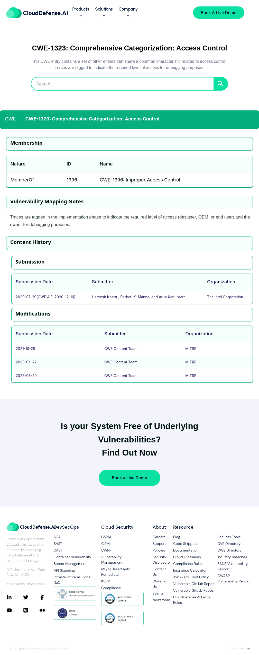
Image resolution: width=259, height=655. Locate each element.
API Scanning (64, 570)
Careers (159, 537)
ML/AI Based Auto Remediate (116, 572)
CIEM (105, 543)
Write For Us (160, 584)
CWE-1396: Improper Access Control (140, 179)
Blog (176, 537)
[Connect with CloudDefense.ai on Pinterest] (31, 610)
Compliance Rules (187, 563)
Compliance (111, 588)
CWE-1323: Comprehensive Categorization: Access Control (92, 118)
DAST (58, 550)
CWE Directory (229, 550)
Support (159, 543)
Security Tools (228, 537)
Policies (159, 550)
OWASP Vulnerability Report (233, 578)
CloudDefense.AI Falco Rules (191, 600)
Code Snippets (185, 543)
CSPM (106, 537)
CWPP (106, 550)
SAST (58, 543)
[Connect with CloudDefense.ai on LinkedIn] (15, 597)
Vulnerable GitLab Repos (193, 590)
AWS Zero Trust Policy (191, 577)
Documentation (186, 550)
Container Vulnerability (72, 557)
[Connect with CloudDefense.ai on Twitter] (31, 597)
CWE (10, 118)
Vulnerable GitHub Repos (193, 583)
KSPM (105, 581)
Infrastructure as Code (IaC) (72, 580)
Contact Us (159, 572)
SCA (57, 537)
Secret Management (70, 563)
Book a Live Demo (129, 477)
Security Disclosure (160, 560)
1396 (72, 179)
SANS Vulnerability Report (232, 566)
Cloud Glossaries (187, 557)
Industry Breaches (232, 557)
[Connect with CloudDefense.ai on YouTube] (15, 610)
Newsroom (160, 600)
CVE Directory (228, 543)
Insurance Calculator (190, 570)
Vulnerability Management (112, 560)
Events (158, 593)
